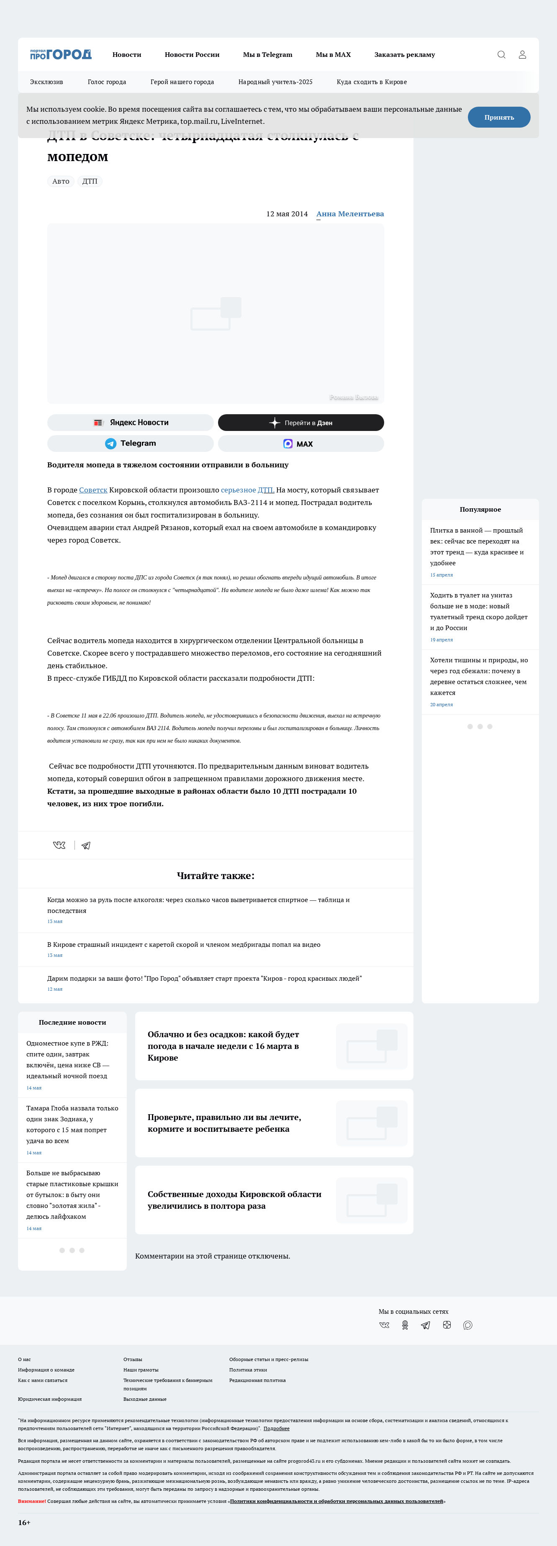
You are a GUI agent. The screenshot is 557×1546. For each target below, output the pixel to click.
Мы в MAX (333, 54)
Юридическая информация (50, 1399)
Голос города (107, 82)
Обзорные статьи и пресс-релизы (268, 1359)
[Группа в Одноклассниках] (405, 1325)
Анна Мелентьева (350, 213)
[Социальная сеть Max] (301, 443)
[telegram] (88, 845)
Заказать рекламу (405, 54)
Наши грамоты (141, 1370)
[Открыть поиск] (501, 54)
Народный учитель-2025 (276, 82)
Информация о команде (46, 1370)
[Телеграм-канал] (130, 443)
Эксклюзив (47, 82)
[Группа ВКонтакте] (384, 1325)
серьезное (239, 490)
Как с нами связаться (42, 1380)
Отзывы (132, 1359)
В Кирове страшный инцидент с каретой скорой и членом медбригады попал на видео (215, 950)
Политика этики (248, 1370)
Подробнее (277, 1428)
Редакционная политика (257, 1380)
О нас (24, 1359)
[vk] (60, 845)
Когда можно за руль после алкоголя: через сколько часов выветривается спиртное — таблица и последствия (215, 911)
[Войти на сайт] (522, 54)
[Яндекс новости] (130, 422)
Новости (127, 54)
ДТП (90, 181)
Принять (499, 117)
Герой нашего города (182, 82)
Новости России (192, 54)
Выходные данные (145, 1399)
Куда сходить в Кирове (372, 82)
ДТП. (266, 490)
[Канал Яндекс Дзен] (301, 422)
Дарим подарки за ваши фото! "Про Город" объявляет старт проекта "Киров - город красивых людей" (215, 984)
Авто (60, 181)
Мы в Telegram (268, 54)
